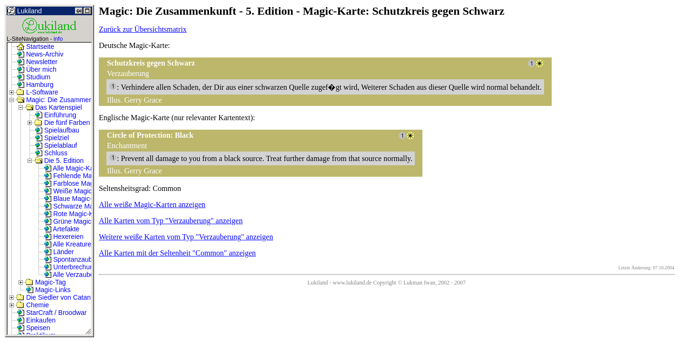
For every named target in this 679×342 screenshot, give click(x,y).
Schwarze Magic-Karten (84, 206)
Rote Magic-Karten (76, 214)
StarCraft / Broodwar (52, 312)
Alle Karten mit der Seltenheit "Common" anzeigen (177, 253)
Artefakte (61, 229)
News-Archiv (40, 54)
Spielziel (52, 138)
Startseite (35, 46)
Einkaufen (36, 320)
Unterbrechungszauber (82, 267)
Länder (59, 252)
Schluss (51, 153)
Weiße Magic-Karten (79, 191)
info (58, 39)
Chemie (33, 305)
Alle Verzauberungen (79, 274)
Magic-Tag (46, 282)
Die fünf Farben (62, 122)
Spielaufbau (57, 130)
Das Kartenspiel (54, 107)
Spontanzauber (71, 259)
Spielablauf (56, 145)
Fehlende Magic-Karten (83, 176)
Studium (33, 77)
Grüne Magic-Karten (78, 221)
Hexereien (64, 236)
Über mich (37, 69)
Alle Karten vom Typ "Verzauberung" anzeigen (171, 221)
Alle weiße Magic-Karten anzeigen (152, 204)
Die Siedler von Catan (54, 297)
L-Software (37, 92)
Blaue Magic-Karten (78, 198)
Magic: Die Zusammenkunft (62, 100)
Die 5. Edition (59, 160)
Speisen (33, 328)
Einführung (56, 115)
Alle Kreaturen (69, 244)
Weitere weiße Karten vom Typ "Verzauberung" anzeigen (186, 237)
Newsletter (37, 62)
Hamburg (35, 84)
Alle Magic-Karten (74, 168)
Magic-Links (48, 290)
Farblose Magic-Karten (82, 183)
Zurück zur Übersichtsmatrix (143, 29)
